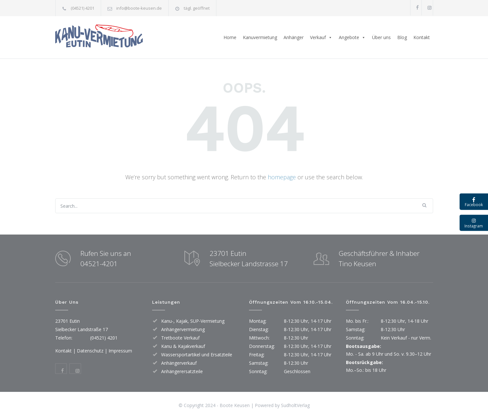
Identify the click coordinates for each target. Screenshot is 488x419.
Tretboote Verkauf (180, 338)
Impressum (120, 351)
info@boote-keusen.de (139, 8)
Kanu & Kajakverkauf (183, 346)
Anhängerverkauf (179, 363)
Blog (402, 37)
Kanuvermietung (260, 37)
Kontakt (421, 37)
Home (229, 37)
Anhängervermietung (183, 329)
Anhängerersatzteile (182, 371)
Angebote (352, 37)
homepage (282, 177)
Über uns (381, 37)
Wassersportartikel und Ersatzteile (196, 354)
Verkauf (321, 37)
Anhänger (294, 37)
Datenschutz (90, 351)
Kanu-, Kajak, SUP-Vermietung (192, 321)
